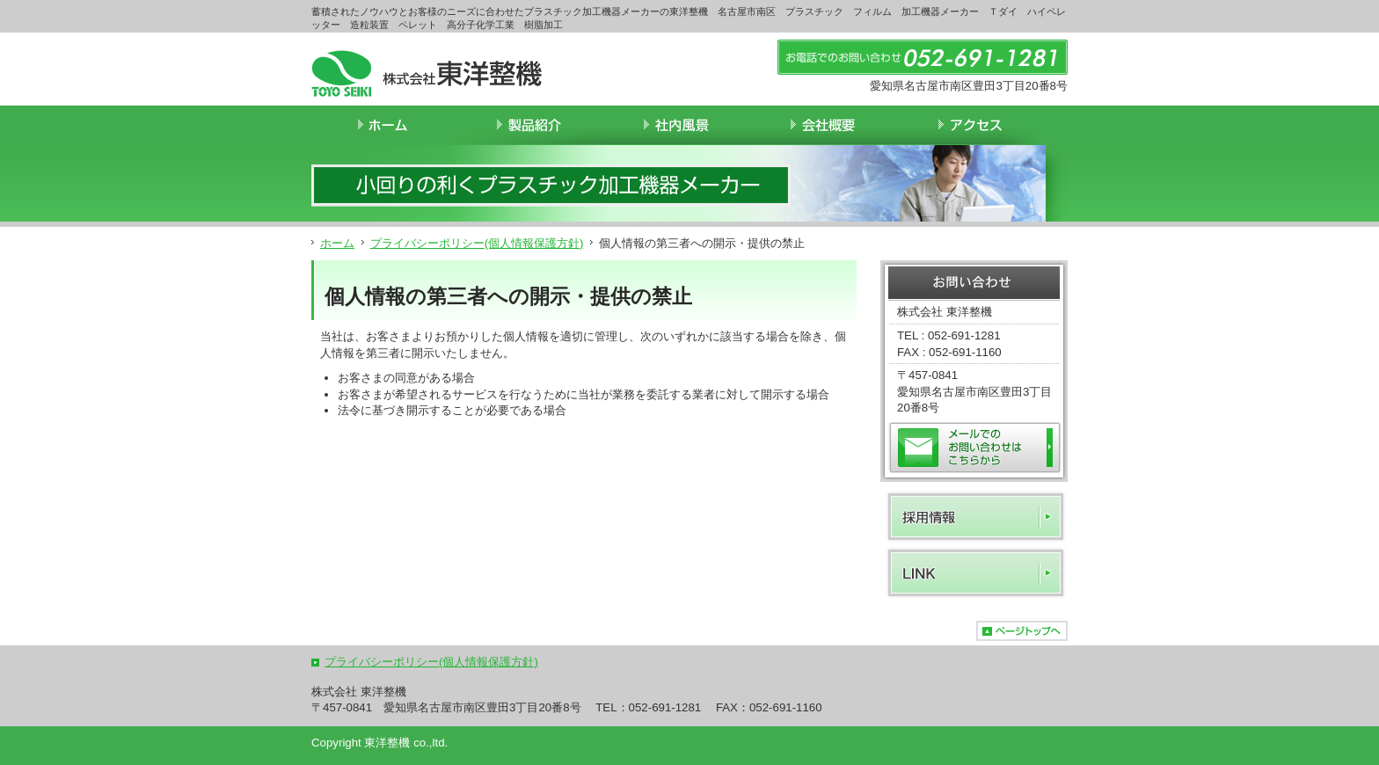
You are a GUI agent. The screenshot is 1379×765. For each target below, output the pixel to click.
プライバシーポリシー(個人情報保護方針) (477, 243)
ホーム (337, 243)
